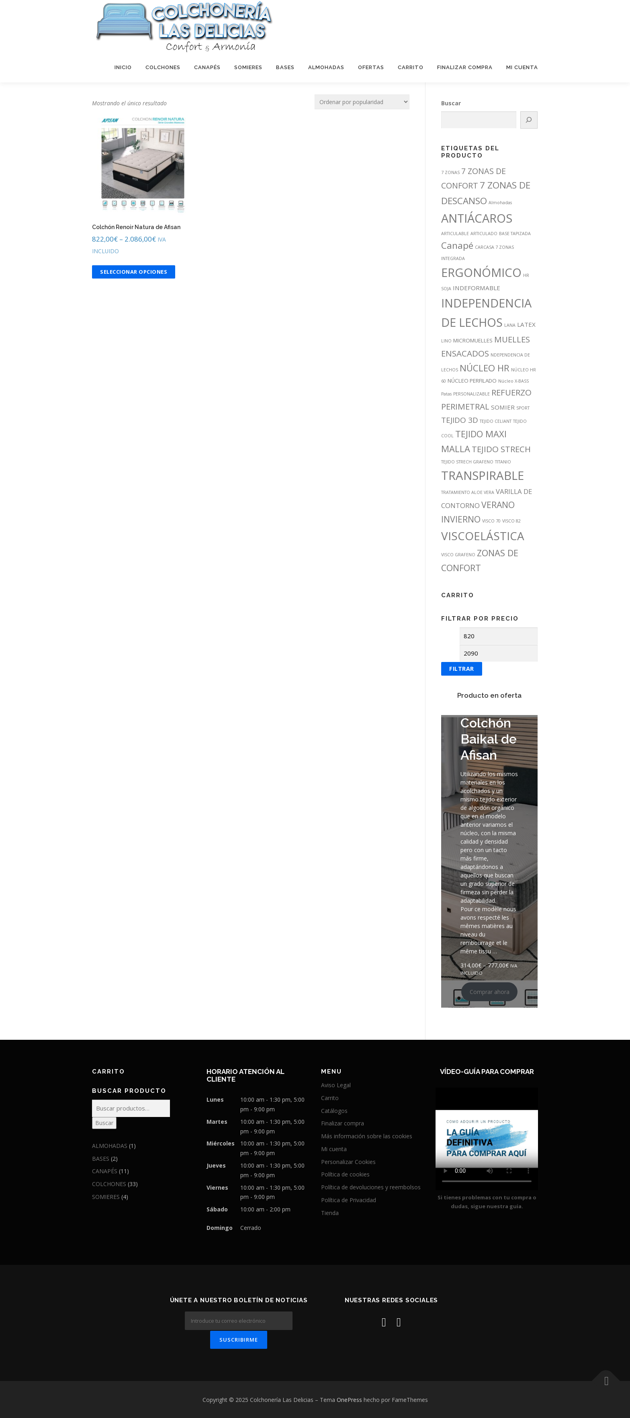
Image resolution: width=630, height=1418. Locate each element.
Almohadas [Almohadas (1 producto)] (500, 202)
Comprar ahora (489, 992)
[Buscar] (529, 120)
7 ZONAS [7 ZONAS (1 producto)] (450, 172)
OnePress (349, 1399)
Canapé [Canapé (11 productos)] (457, 245)
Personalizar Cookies (348, 1162)
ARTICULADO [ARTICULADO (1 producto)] (483, 233)
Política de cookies (345, 1174)
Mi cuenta (334, 1149)
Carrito (330, 1098)
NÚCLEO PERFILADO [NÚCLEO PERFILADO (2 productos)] (472, 380)
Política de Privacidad (348, 1200)
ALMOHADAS (326, 67)
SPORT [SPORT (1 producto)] (523, 408)
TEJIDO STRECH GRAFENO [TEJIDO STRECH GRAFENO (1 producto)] (467, 462)
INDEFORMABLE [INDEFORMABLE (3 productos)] (476, 288)
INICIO (123, 67)
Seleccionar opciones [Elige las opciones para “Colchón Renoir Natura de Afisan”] (133, 271)
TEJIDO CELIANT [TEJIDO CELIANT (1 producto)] (495, 421)
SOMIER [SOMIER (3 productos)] (503, 407)
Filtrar (461, 668)
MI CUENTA (522, 67)
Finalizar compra (342, 1123)
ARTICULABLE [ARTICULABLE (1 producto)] (455, 233)
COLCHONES (162, 67)
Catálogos (334, 1111)
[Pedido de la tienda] (362, 101)
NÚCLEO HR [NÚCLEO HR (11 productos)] (484, 368)
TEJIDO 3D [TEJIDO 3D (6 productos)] (459, 420)
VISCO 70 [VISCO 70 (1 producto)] (491, 521)
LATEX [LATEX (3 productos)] (526, 324)
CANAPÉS (207, 67)
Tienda (330, 1213)
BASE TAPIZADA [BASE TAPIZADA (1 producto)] (515, 233)
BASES (285, 67)
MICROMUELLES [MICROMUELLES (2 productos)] (473, 340)
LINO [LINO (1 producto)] (446, 341)
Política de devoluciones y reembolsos (371, 1187)
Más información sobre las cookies (366, 1136)
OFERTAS (371, 67)
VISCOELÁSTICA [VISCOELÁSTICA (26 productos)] (482, 535)
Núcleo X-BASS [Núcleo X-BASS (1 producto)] (513, 381)
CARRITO (410, 67)
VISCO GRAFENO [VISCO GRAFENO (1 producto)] (458, 554)
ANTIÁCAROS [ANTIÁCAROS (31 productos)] (476, 218)
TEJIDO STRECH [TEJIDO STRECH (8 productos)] (501, 449)
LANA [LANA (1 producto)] (509, 325)
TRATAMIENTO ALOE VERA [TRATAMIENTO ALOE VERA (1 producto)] (467, 492)
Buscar (451, 103)
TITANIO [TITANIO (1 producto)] (503, 462)
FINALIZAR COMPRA (465, 67)
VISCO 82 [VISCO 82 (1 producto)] (511, 521)
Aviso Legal (336, 1085)
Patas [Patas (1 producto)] (446, 394)
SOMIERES (248, 67)
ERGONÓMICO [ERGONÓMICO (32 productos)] (481, 272)
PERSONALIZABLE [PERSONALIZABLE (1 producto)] (471, 394)
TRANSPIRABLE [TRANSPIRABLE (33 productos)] (482, 475)
